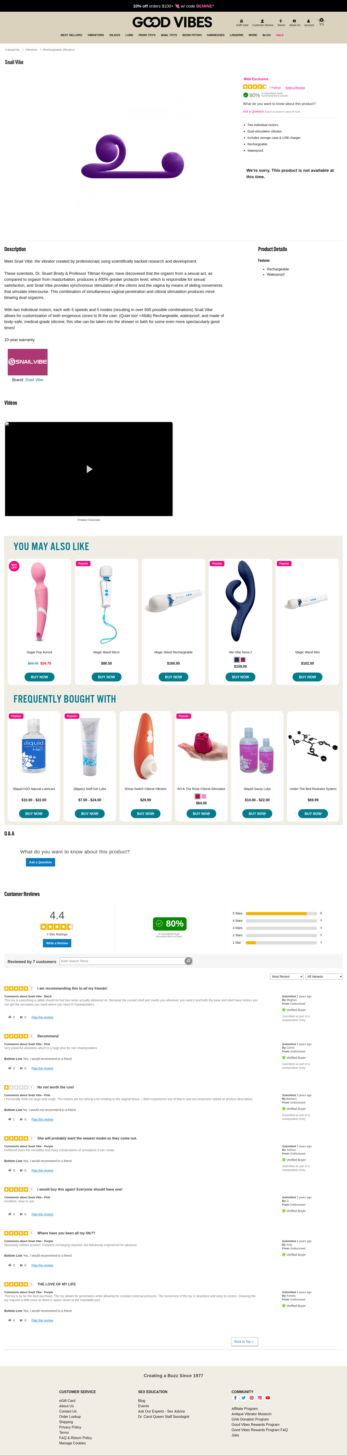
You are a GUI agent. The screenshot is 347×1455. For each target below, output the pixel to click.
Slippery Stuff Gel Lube (89, 789)
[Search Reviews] (126, 961)
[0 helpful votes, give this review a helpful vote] (10, 1017)
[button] (236, 659)
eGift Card (67, 1400)
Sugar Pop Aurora (39, 652)
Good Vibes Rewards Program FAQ (259, 1430)
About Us (66, 1406)
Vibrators (31, 50)
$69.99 (313, 800)
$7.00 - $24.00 (89, 800)
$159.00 (240, 666)
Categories (12, 50)
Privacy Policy (70, 1427)
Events (143, 1406)
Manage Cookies (72, 1443)
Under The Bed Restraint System (313, 789)
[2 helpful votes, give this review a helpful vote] (10, 1265)
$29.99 (145, 800)
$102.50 (307, 663)
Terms (64, 1432)
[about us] (294, 23)
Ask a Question (253, 111)
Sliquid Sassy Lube (257, 789)
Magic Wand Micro (106, 652)
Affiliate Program (244, 1408)
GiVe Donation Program (250, 1419)
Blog (141, 1400)
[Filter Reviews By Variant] (324, 977)
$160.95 (173, 663)
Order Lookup (70, 1416)
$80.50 (106, 663)
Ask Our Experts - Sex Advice (161, 1411)
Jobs (235, 1435)
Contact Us (68, 1411)
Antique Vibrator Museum (251, 1414)
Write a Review (295, 87)
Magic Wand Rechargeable (173, 652)
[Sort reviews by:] (286, 977)
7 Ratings (275, 87)
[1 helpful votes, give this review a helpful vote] (10, 1119)
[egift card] (241, 23)
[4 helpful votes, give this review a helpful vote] (10, 1320)
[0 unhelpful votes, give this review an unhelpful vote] (22, 1017)
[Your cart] (320, 22)
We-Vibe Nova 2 (240, 652)
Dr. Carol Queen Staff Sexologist (163, 1416)
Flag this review (42, 1017)
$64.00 (201, 803)
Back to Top (244, 1342)
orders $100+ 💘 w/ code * (173, 6)
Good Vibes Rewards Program (255, 1424)
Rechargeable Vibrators (59, 50)
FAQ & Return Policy (75, 1438)
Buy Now (39, 677)
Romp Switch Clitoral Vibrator (145, 789)
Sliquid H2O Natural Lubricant (34, 789)
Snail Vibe (34, 379)
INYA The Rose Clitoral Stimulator (201, 789)
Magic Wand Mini (307, 652)
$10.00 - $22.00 (33, 800)
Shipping (66, 1422)
